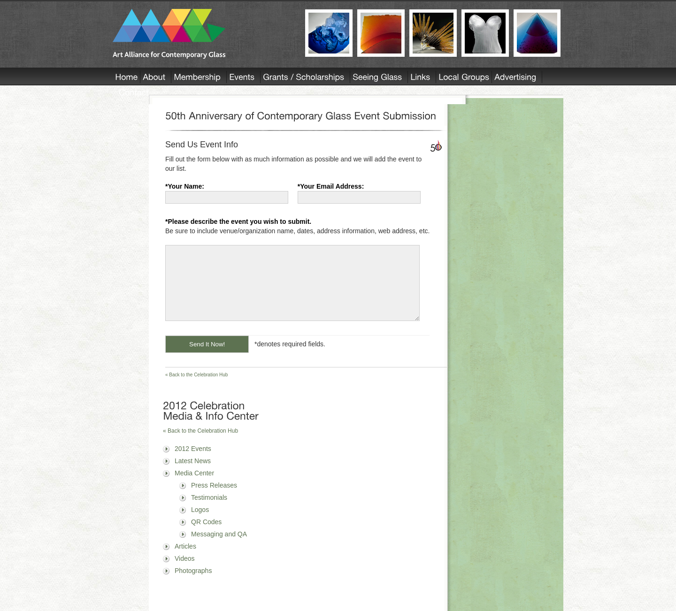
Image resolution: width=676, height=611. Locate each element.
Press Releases (214, 499)
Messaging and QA (219, 548)
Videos (185, 572)
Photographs (193, 584)
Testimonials (209, 511)
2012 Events (193, 462)
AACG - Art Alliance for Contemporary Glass (203, 34)
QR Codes (206, 536)
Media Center (194, 487)
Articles (185, 560)
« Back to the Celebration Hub (196, 388)
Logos (200, 523)
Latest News (193, 475)
